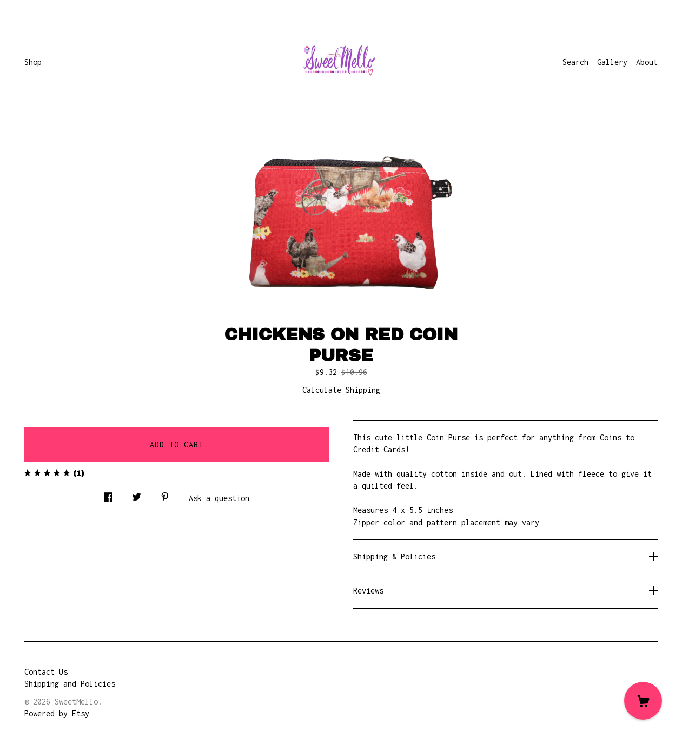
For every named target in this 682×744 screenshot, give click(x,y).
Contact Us (46, 671)
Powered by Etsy (56, 713)
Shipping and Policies (69, 683)
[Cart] (643, 701)
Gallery (612, 62)
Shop (33, 62)
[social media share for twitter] (136, 494)
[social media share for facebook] (108, 494)
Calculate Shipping (341, 389)
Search (575, 62)
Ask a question (219, 498)
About (647, 62)
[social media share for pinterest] (165, 494)
